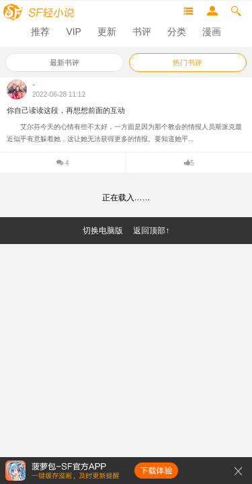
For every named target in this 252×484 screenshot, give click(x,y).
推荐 (40, 31)
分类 (176, 31)
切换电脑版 (103, 230)
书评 (141, 31)
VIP (73, 31)
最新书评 (64, 62)
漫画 (211, 31)
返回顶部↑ (151, 230)
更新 (106, 31)
